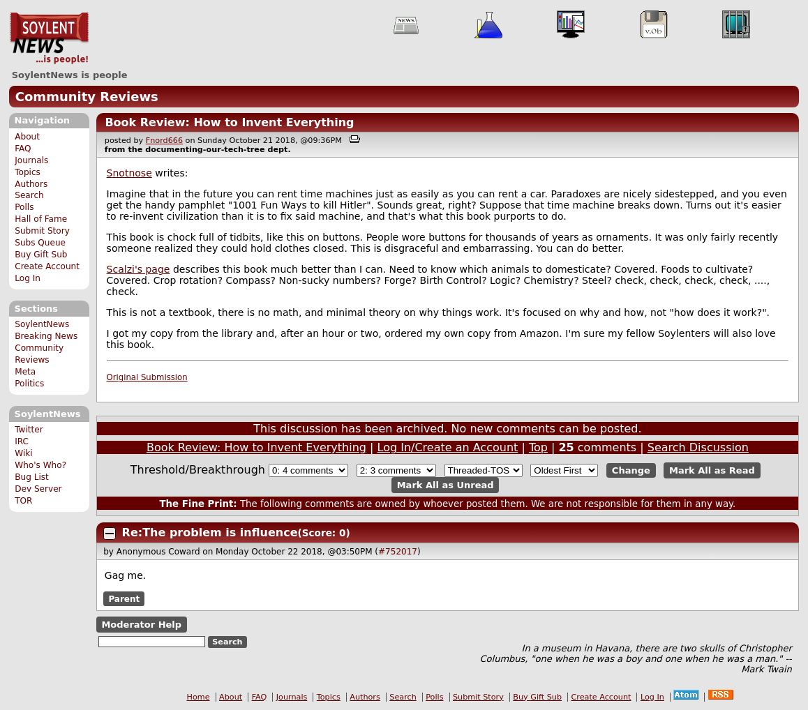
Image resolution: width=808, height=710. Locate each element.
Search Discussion (698, 447)
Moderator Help (141, 624)
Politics (29, 383)
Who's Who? (40, 465)
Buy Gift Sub (41, 254)
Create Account (47, 266)
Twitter (29, 430)
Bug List (32, 477)
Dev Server (38, 489)
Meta (25, 372)
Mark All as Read (712, 470)
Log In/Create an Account (447, 447)
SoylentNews (49, 38)
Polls (24, 207)
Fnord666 (164, 140)
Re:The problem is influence (210, 532)
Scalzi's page (138, 269)
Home (198, 697)
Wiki (23, 453)
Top (538, 447)
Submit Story (42, 231)
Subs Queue (40, 243)
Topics (27, 172)
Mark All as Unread (445, 485)
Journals (31, 160)
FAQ (23, 148)
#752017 (397, 552)
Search (29, 195)
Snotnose (129, 173)
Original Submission (147, 377)
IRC (22, 441)
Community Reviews (86, 96)
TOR (23, 501)
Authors (31, 184)
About (27, 137)
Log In (27, 278)
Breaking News (46, 336)
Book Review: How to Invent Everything (229, 122)
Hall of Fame (41, 219)
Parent (124, 598)
